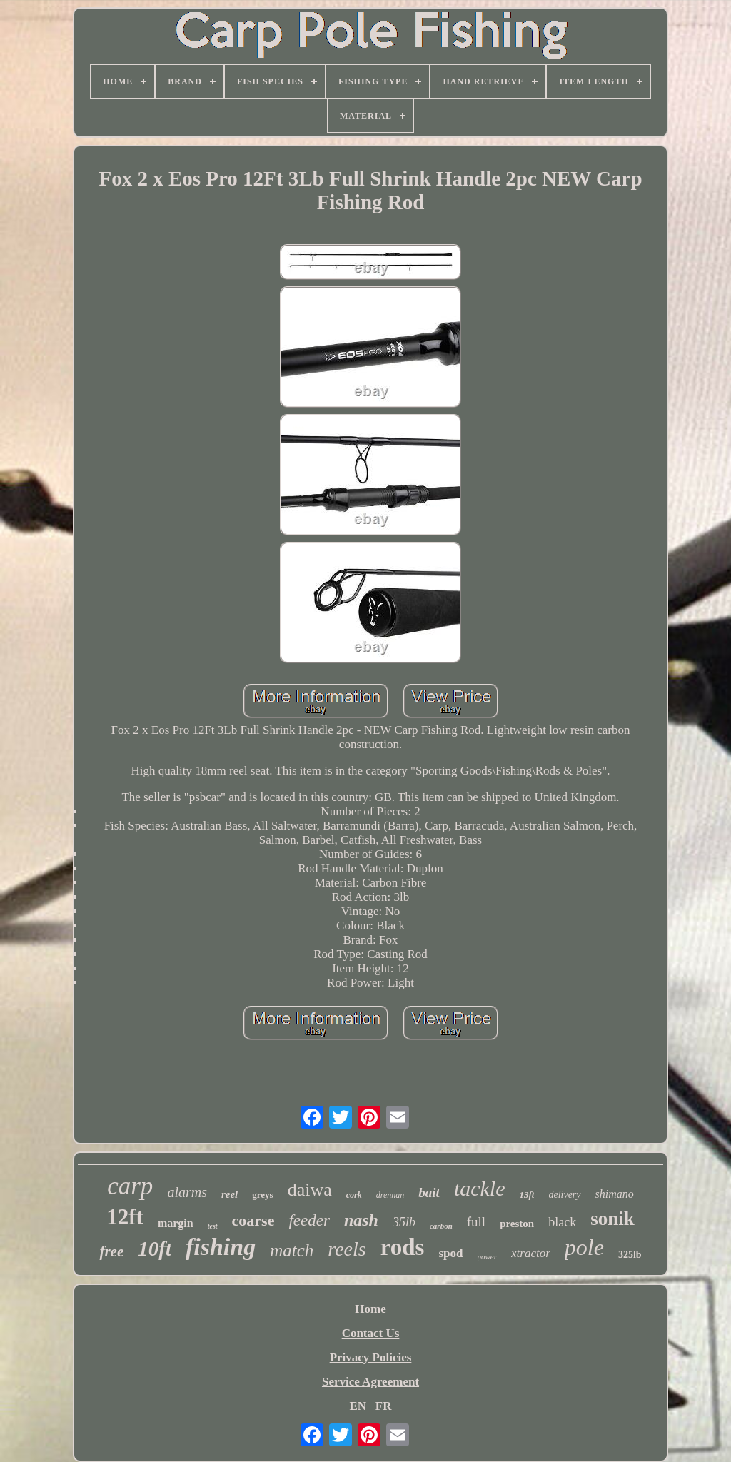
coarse (253, 1220)
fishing (221, 1247)
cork (354, 1195)
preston (517, 1223)
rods (402, 1247)
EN (357, 1406)
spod (450, 1253)
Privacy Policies (371, 1357)
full (476, 1221)
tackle (479, 1188)
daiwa (310, 1189)
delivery (564, 1194)
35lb (404, 1222)
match (291, 1250)
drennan (390, 1195)
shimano (614, 1194)
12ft (124, 1216)
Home (370, 1309)
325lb (630, 1254)
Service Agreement (370, 1381)
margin (175, 1223)
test (213, 1226)
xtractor (530, 1253)
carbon (441, 1225)
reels (347, 1249)
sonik (612, 1218)
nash (361, 1220)
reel (229, 1194)
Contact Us (371, 1333)
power (488, 1256)
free (111, 1251)
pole (584, 1247)
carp (130, 1186)
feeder (308, 1220)
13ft (527, 1194)
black (562, 1222)
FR (383, 1406)
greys (262, 1194)
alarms (187, 1192)
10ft (154, 1248)
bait (429, 1192)
